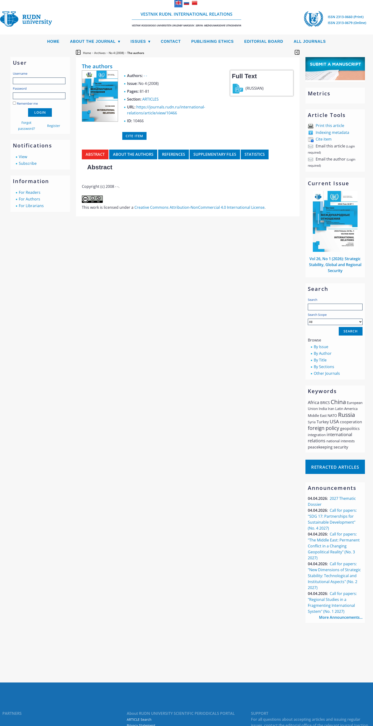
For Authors (29, 199)
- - (145, 75)
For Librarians (31, 205)
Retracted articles (335, 467)
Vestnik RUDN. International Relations (186, 19)
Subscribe (28, 163)
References (173, 154)
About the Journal (93, 41)
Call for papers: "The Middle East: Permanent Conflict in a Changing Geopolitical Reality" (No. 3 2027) (334, 545)
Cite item (324, 139)
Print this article (330, 125)
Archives (100, 53)
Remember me (27, 103)
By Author (323, 353)
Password (20, 88)
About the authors (133, 154)
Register (53, 125)
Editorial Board (263, 41)
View (23, 156)
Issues (138, 41)
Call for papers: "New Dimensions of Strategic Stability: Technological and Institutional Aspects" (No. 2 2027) (334, 575)
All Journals (310, 41)
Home (53, 41)
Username (20, 73)
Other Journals (327, 373)
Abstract (95, 154)
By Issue (321, 346)
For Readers (29, 192)
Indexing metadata (332, 132)
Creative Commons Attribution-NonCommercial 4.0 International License (199, 207)
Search (312, 299)
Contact (171, 41)
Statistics (255, 154)
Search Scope (335, 318)
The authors (135, 53)
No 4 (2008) (116, 53)
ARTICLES (150, 99)
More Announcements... (341, 617)
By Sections (324, 366)
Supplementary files (214, 154)
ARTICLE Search (139, 719)
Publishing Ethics (212, 41)
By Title (320, 360)
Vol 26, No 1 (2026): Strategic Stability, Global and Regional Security (335, 264)
